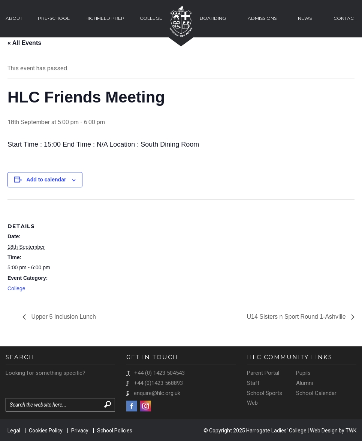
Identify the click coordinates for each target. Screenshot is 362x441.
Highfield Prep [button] (104, 18)
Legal (13, 431)
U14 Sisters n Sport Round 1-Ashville (297, 316)
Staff (253, 383)
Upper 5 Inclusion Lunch (63, 316)
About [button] (14, 18)
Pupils (303, 373)
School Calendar (316, 393)
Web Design (324, 431)
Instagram (145, 406)
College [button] (151, 18)
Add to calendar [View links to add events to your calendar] (46, 180)
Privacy (79, 431)
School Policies (114, 431)
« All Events (24, 43)
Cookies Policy (46, 431)
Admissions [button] (262, 18)
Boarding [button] (213, 18)
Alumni (304, 383)
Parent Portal (263, 373)
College (16, 288)
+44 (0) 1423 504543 (159, 373)
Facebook (131, 406)
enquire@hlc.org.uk (157, 393)
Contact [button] (345, 18)
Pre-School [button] (54, 18)
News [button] (305, 18)
